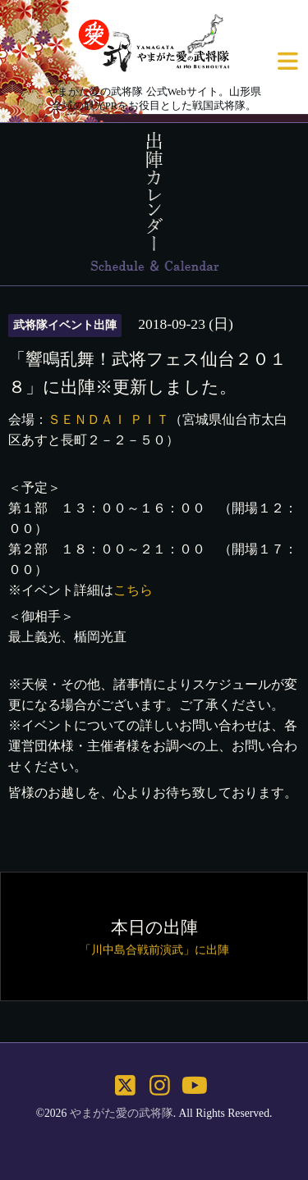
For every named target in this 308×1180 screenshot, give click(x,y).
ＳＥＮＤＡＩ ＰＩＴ (108, 419)
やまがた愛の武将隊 (121, 1113)
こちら (133, 590)
